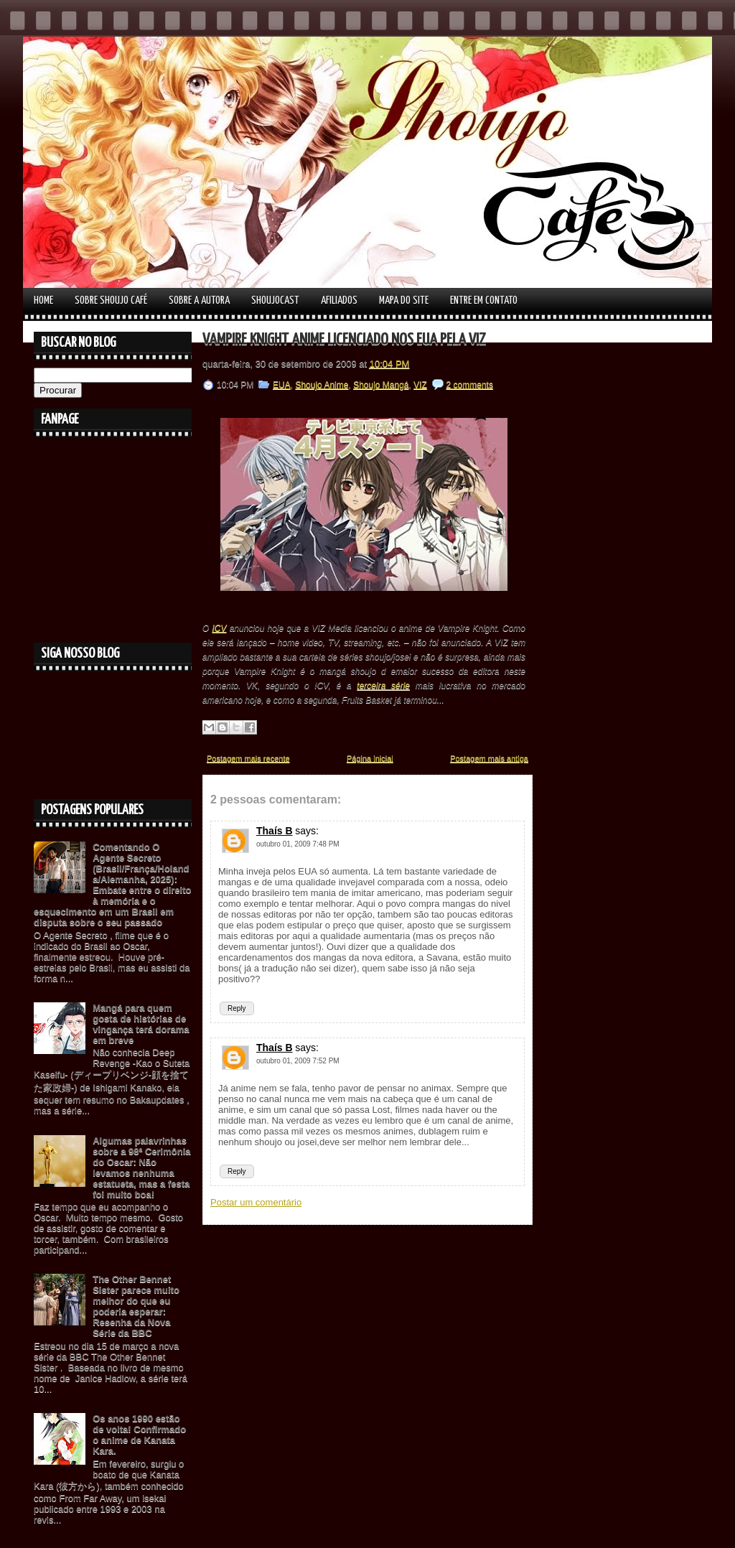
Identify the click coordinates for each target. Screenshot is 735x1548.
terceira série (383, 686)
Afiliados (339, 300)
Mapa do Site (404, 300)
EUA (282, 385)
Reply (237, 1008)
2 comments (469, 385)
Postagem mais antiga (489, 758)
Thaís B (274, 830)
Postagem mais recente (248, 758)
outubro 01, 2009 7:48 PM (298, 844)
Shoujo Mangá (380, 385)
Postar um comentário (255, 1202)
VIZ (420, 385)
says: (307, 830)
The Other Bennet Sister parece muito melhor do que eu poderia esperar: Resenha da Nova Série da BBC (136, 1306)
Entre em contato (484, 300)
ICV (219, 628)
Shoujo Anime (321, 385)
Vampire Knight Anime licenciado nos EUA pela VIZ (344, 340)
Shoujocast (275, 300)
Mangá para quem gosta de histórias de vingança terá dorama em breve (141, 1023)
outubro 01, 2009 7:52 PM (298, 1061)
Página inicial (370, 758)
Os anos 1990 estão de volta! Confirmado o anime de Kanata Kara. (139, 1434)
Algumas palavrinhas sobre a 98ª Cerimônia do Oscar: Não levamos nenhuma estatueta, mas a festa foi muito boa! (141, 1167)
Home (43, 300)
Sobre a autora (199, 300)
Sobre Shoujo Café (111, 300)
